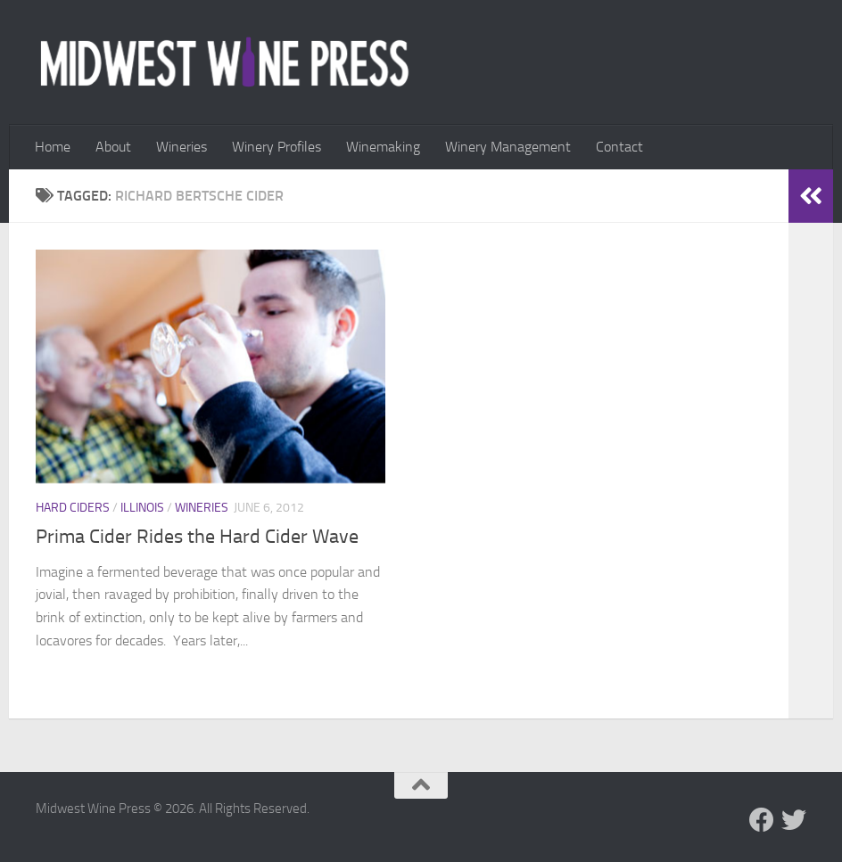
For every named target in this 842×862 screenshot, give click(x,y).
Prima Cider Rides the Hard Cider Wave (197, 536)
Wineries (181, 146)
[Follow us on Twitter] (793, 820)
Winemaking (383, 146)
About (113, 146)
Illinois (142, 507)
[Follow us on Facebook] (761, 820)
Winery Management (508, 146)
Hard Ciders (73, 507)
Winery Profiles (276, 146)
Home (52, 146)
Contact (619, 146)
